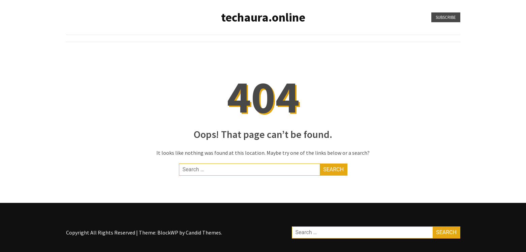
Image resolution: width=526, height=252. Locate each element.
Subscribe (446, 17)
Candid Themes (203, 232)
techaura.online (263, 17)
